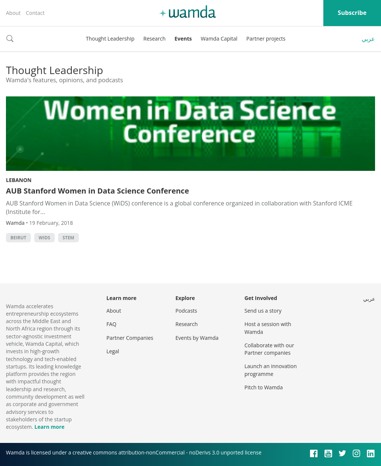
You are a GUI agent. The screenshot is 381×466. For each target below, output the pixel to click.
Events (183, 38)
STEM (68, 237)
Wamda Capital (219, 38)
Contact (35, 12)
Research (154, 38)
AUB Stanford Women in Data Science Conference (97, 191)
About (13, 12)
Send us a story (262, 310)
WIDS (44, 237)
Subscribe (352, 13)
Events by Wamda (197, 337)
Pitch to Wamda (263, 387)
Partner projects (265, 38)
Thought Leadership (110, 38)
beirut (18, 237)
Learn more (49, 426)
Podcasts (186, 310)
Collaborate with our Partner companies (269, 349)
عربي (368, 39)
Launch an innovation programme (270, 370)
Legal (112, 351)
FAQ (111, 324)
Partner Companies (129, 337)
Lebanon (19, 179)
